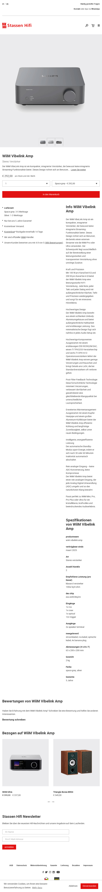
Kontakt (77, 9)
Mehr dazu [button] (37, 887)
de (7, 4)
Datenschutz (22, 865)
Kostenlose (9, 231)
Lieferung (65, 865)
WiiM (23, 237)
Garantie (53, 865)
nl (3, 4)
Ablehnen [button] (73, 885)
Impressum (88, 865)
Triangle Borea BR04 (63, 792)
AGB (11, 865)
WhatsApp (95, 9)
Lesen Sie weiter (78, 169)
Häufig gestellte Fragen (90, 4)
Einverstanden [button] (89, 885)
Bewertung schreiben (13, 720)
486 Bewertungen (54, 242)
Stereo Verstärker (11, 161)
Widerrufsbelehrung (38, 865)
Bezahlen (76, 865)
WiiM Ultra (7, 792)
